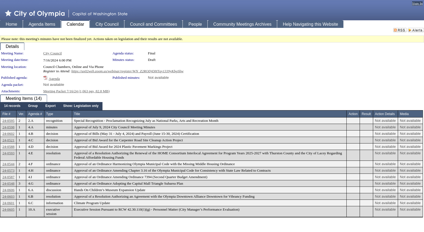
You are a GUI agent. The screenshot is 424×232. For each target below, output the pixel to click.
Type (49, 114)
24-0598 (8, 127)
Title (77, 114)
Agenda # (35, 114)
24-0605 (8, 209)
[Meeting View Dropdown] (81, 106)
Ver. (21, 114)
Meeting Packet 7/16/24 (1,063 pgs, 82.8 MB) (76, 91)
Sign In (417, 3)
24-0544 (8, 164)
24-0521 (8, 140)
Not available (158, 78)
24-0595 (8, 121)
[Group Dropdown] (33, 106)
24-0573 (8, 170)
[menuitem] (12, 106)
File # (6, 114)
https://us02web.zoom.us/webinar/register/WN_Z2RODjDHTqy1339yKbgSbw (127, 71)
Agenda (54, 79)
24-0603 (8, 196)
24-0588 (8, 147)
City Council (52, 53)
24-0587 (8, 177)
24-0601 (8, 203)
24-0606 (8, 190)
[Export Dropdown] (50, 106)
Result (366, 114)
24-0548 (8, 183)
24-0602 (8, 134)
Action (353, 114)
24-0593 (8, 153)
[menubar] (51, 106)
